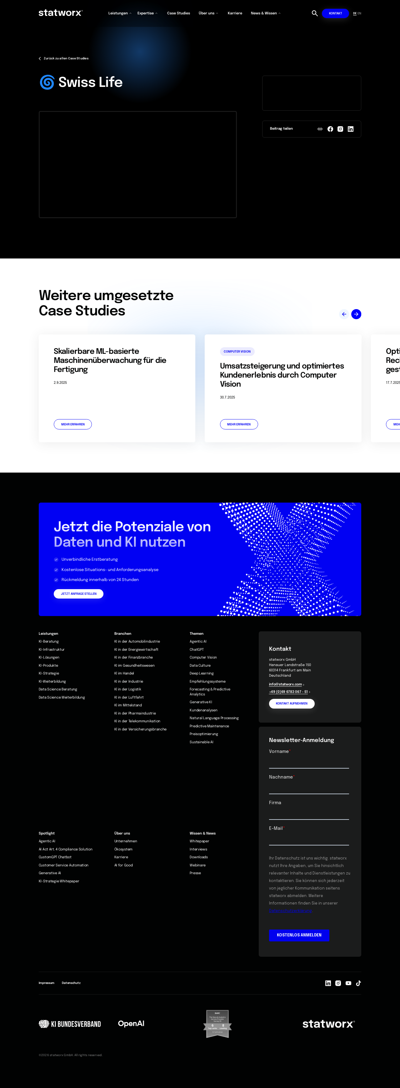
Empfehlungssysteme (207, 682)
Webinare (198, 865)
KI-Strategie (49, 673)
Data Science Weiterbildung (62, 697)
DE (355, 13)
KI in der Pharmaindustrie (135, 713)
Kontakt (335, 13)
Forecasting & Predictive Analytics (210, 692)
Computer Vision (203, 657)
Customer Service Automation (63, 865)
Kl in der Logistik (127, 689)
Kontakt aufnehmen (292, 703)
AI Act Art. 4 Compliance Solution (65, 849)
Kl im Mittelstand (128, 705)
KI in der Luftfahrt (129, 697)
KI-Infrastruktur (52, 650)
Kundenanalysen (203, 710)
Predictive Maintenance (209, 726)
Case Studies (178, 13)
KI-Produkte (48, 666)
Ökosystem (123, 849)
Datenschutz (71, 983)
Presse (195, 873)
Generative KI (201, 702)
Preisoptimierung (204, 734)
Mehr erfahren (73, 424)
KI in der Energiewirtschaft (136, 650)
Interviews (198, 849)
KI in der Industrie (128, 682)
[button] (120, 13)
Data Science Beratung (58, 689)
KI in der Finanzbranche (133, 657)
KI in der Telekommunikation (137, 721)
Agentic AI (198, 642)
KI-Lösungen (49, 657)
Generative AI (50, 873)
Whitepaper (199, 841)
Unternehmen (125, 841)
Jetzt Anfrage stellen (79, 593)
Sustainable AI (201, 742)
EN (359, 13)
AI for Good (123, 865)
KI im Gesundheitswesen (134, 666)
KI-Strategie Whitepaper (59, 881)
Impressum (46, 983)
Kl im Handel (124, 673)
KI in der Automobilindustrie (137, 642)
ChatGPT (196, 650)
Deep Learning (201, 673)
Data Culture (200, 666)
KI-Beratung (49, 642)
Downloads (199, 857)
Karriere (235, 13)
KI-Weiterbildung (52, 682)
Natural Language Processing (214, 718)
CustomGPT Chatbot (55, 857)
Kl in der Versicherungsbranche (140, 729)
